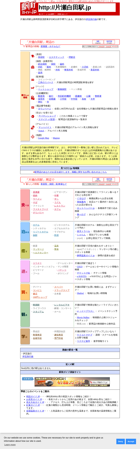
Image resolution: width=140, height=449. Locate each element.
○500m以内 (101, 46)
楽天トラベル (83, 231)
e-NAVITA (82, 276)
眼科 (49, 67)
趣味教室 (58, 335)
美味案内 (81, 202)
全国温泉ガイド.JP (35, 411)
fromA (41, 131)
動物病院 (62, 89)
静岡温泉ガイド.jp (85, 255)
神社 (40, 102)
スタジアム (38, 312)
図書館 (78, 96)
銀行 (51, 96)
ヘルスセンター (40, 252)
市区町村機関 (64, 96)
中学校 (74, 99)
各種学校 (37, 338)
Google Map (43, 138)
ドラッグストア (62, 290)
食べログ (81, 214)
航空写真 (109, 41)
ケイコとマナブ (84, 335)
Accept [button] (131, 441)
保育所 (41, 99)
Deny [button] (120, 441)
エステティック (56, 57)
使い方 (41, 14)
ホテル (36, 225)
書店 (35, 294)
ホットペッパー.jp (85, 208)
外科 (58, 70)
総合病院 (42, 64)
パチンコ (62, 270)
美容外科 (95, 70)
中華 (56, 195)
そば (35, 202)
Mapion (56, 138)
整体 (56, 249)
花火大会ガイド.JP (35, 402)
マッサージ (38, 249)
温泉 (56, 246)
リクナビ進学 (83, 341)
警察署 (98, 96)
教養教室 (37, 335)
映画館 (36, 305)
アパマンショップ (47, 116)
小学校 (63, 99)
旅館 (35, 235)
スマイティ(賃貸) (46, 119)
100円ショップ (40, 297)
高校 (84, 99)
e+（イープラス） (85, 311)
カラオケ (37, 263)
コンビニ (37, 290)
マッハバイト (45, 127)
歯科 (62, 64)
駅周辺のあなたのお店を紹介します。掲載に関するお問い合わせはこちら (71, 172)
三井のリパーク (45, 82)
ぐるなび (81, 198)
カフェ (57, 209)
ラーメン (37, 199)
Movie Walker (83, 317)
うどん (57, 202)
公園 (88, 96)
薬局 (40, 73)
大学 (93, 99)
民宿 (56, 235)
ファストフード (40, 209)
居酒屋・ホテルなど (50, 46)
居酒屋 (36, 192)
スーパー (58, 287)
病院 (53, 64)
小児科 (85, 67)
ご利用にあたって (62, 14)
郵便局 (41, 96)
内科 (40, 67)
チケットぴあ (83, 273)
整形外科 (68, 70)
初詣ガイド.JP (33, 396)
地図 (98, 41)
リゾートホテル (40, 232)
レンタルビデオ (62, 305)
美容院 (41, 57)
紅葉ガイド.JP (33, 405)
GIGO (79, 266)
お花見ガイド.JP (34, 399)
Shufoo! (80, 293)
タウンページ (44, 109)
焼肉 (35, 195)
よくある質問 (50, 14)
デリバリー (38, 212)
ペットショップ (45, 89)
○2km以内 (108, 46)
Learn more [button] (10, 445)
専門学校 (58, 338)
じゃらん (81, 235)
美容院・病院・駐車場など (54, 184)
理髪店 (72, 57)
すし (56, 199)
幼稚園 (52, 99)
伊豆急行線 (91, 19)
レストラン (59, 206)
